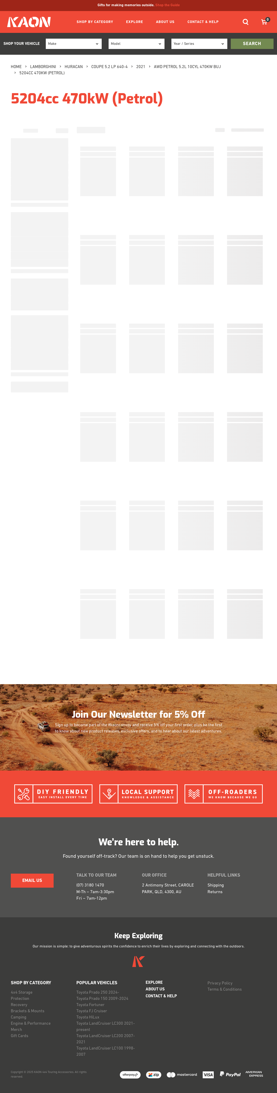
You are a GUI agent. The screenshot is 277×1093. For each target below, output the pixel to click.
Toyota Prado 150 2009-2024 (102, 999)
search (252, 44)
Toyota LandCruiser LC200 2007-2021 (105, 1039)
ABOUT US (165, 22)
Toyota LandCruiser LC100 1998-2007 (105, 1051)
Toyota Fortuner (90, 1005)
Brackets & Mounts (27, 1011)
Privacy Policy (220, 983)
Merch (16, 1030)
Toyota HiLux (87, 1017)
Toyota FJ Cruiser (91, 1011)
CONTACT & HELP (203, 22)
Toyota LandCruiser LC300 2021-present (105, 1026)
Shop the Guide (167, 5)
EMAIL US (32, 880)
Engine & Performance (31, 1023)
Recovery (19, 1005)
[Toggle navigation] (245, 22)
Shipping (216, 885)
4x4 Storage (21, 992)
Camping (18, 1017)
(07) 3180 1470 (90, 885)
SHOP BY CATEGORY (95, 22)
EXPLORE (134, 22)
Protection (20, 999)
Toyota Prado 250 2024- (97, 992)
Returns (215, 892)
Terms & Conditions (225, 989)
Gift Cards (19, 1036)
